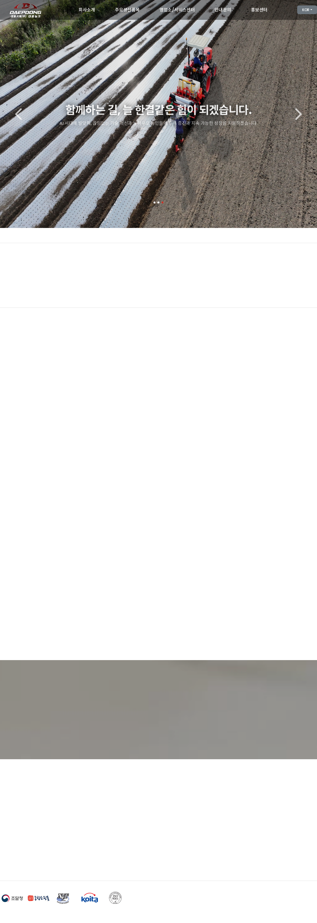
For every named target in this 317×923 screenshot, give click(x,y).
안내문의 (222, 10)
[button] (155, 202)
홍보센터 (259, 10)
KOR (305, 9)
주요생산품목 (127, 10)
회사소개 (87, 10)
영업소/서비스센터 (177, 10)
